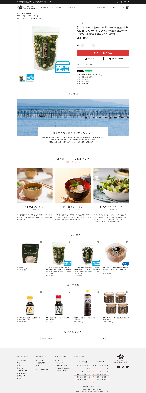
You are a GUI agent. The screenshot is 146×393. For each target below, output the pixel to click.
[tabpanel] (45, 47)
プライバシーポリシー (61, 371)
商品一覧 (43, 7)
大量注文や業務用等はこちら (43, 369)
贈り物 (19, 378)
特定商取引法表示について (63, 368)
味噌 (18, 363)
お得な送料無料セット (42, 363)
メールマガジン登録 (61, 365)
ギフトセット (39, 360)
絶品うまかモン (21, 376)
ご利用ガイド (59, 360)
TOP (18, 14)
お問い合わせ (71, 7)
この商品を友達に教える (85, 77)
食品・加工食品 (26, 14)
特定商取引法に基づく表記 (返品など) (89, 75)
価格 (23, 16)
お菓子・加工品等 (36, 18)
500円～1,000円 (33, 16)
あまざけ (19, 365)
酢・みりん (20, 368)
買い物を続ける (83, 79)
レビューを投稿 (82, 83)
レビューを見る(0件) (84, 81)
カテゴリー (25, 18)
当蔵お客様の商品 (22, 373)
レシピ (52, 7)
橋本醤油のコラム (61, 7)
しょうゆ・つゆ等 (21, 360)
